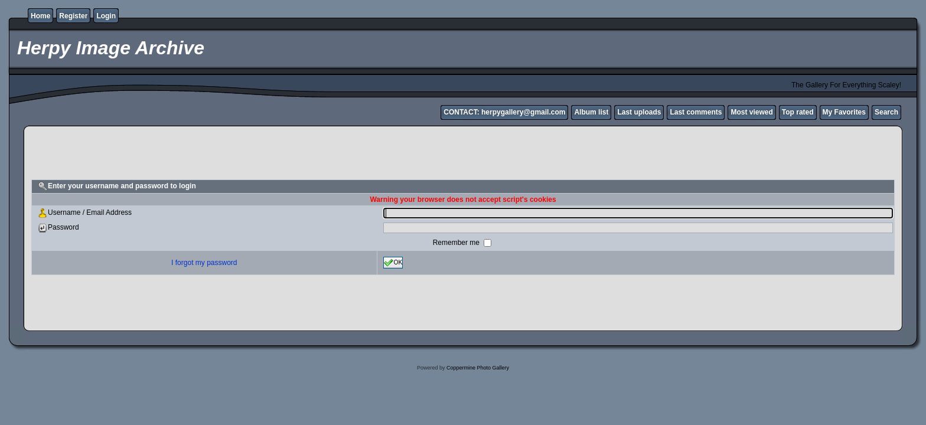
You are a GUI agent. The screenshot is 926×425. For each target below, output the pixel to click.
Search (886, 112)
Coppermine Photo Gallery (477, 368)
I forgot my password (204, 263)
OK (393, 262)
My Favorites (844, 112)
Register (73, 16)
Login (106, 16)
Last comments (696, 112)
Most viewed (751, 112)
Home (40, 16)
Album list (591, 112)
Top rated (798, 112)
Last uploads (639, 112)
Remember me (457, 242)
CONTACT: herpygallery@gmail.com (504, 112)
